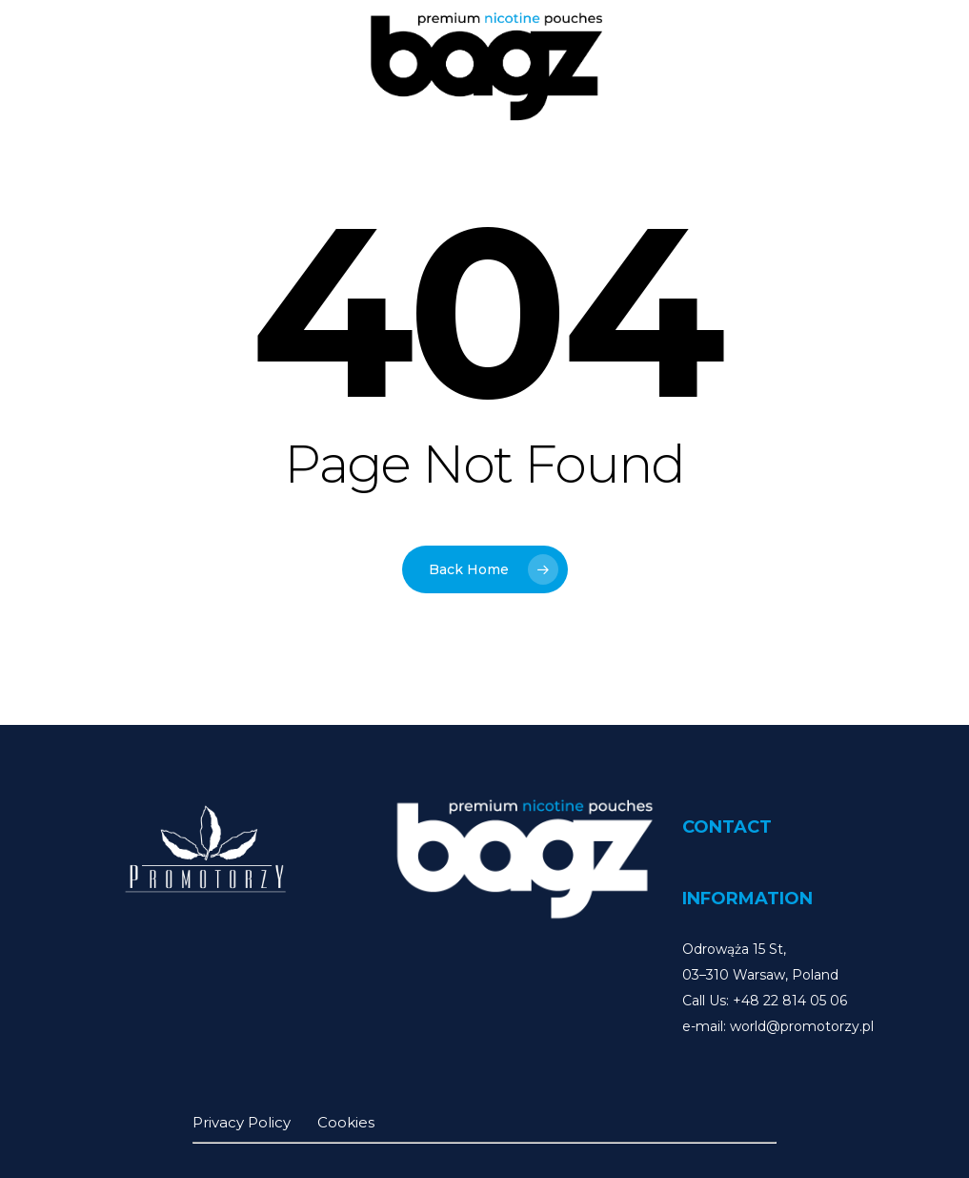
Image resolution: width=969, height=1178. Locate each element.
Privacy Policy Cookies (283, 1122)
